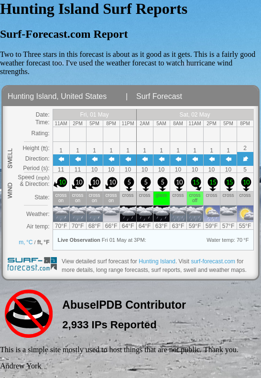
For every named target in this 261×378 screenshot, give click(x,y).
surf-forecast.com (213, 261)
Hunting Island (157, 261)
